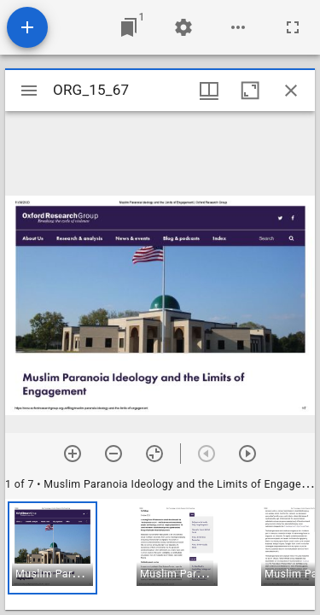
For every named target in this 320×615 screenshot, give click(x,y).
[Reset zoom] (154, 453)
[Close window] (291, 90)
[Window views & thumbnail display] (209, 90)
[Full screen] (292, 27)
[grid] (160, 554)
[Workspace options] (238, 27)
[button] (52, 548)
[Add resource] (27, 27)
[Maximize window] (250, 90)
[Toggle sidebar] (29, 90)
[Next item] (247, 453)
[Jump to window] (128, 27)
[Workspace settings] (183, 27)
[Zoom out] (113, 453)
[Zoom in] (72, 453)
